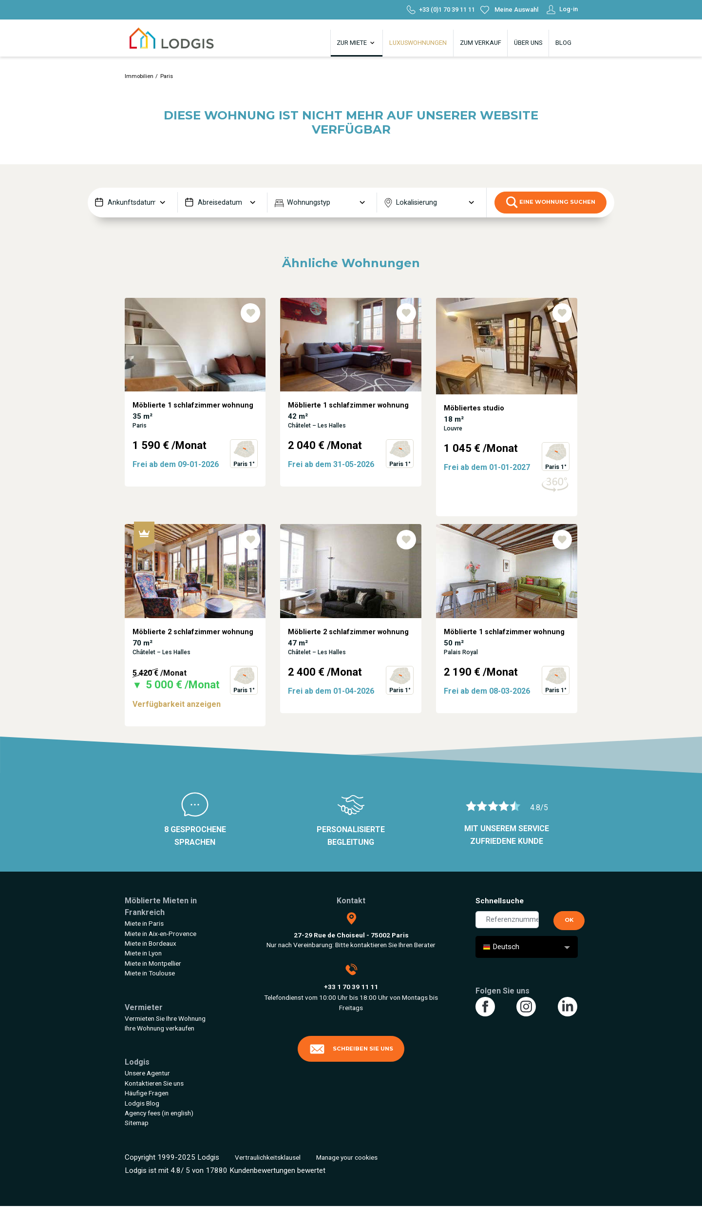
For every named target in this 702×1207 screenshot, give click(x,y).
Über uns (528, 42)
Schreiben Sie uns (351, 1049)
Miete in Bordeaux (150, 943)
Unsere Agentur (147, 1073)
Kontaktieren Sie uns (154, 1083)
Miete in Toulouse (150, 973)
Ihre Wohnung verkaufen (159, 1028)
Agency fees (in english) (159, 1113)
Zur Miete (356, 43)
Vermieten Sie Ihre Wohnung (165, 1018)
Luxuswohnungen (418, 42)
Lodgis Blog (142, 1103)
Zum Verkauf (480, 42)
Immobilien (139, 76)
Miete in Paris (144, 923)
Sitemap (137, 1123)
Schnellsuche (499, 900)
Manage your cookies (347, 1157)
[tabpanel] (195, 411)
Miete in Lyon (143, 953)
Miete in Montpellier (153, 963)
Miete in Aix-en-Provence (160, 933)
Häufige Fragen (147, 1093)
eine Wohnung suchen (550, 202)
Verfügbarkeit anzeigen (177, 704)
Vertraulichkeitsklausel (268, 1157)
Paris (166, 76)
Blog (563, 42)
